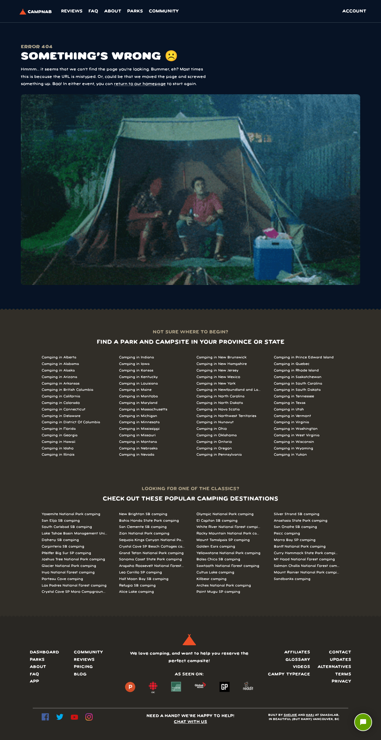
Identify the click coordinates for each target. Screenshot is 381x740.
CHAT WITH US (190, 722)
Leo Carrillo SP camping (140, 572)
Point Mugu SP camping (218, 591)
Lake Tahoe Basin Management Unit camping (74, 533)
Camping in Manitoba (138, 396)
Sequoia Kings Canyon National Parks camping (152, 540)
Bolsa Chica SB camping (218, 559)
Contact (340, 652)
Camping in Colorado (61, 403)
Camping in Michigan (138, 416)
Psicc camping (287, 533)
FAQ (93, 11)
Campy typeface (289, 674)
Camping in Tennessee (294, 396)
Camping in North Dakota (219, 403)
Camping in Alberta (59, 357)
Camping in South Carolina (298, 383)
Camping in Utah (289, 409)
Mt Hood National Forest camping (304, 559)
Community (164, 11)
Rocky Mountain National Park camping (229, 533)
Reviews (71, 11)
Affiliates (297, 652)
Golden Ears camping (215, 546)
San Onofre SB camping (295, 527)
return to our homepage (140, 84)
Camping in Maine (135, 389)
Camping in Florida (59, 428)
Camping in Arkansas (60, 383)
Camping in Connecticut (63, 409)
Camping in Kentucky (138, 377)
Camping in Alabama (60, 364)
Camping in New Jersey (217, 370)
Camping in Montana (138, 441)
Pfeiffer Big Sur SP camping (66, 553)
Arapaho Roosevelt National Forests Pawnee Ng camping (152, 565)
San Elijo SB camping (61, 520)
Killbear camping (211, 579)
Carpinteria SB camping (63, 546)
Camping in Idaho (58, 448)
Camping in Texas (289, 403)
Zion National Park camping (144, 533)
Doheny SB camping (60, 540)
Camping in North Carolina (220, 396)
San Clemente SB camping (143, 527)
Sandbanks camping (292, 579)
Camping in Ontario (214, 441)
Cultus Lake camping (215, 572)
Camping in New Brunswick (221, 357)
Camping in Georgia (59, 435)
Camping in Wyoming (293, 448)
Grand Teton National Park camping (151, 553)
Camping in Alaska (58, 370)
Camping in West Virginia (296, 435)
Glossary (297, 660)
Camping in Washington (296, 428)
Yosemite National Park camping (71, 514)
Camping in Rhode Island (296, 370)
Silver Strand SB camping (296, 514)
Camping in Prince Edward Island (304, 357)
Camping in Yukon (290, 454)
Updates (340, 660)
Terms (343, 674)
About (112, 11)
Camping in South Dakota (297, 389)
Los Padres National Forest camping (74, 585)
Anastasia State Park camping (300, 520)
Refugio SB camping (137, 585)
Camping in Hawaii (58, 441)
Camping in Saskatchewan (297, 377)
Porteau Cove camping (62, 579)
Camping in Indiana (136, 357)
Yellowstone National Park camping (228, 553)
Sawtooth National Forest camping (227, 565)
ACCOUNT (354, 11)
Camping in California (61, 396)
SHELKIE (290, 715)
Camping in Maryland (138, 403)
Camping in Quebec (292, 364)
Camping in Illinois (58, 454)
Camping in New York (215, 383)
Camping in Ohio (211, 428)
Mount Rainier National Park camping (306, 572)
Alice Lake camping (136, 591)
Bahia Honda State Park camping (149, 520)
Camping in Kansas (136, 370)
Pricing (83, 667)
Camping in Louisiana (138, 383)
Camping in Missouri (137, 435)
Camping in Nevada (136, 454)
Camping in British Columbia (67, 389)
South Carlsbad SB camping (67, 527)
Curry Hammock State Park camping (306, 553)
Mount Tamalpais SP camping (223, 540)
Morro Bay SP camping (295, 540)
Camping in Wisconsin (294, 441)
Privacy (341, 681)
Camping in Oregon (214, 448)
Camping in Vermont (292, 416)
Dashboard (44, 652)
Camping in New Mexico (218, 377)
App (34, 681)
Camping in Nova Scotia (218, 409)
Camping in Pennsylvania (219, 454)
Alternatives (334, 667)
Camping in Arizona (59, 377)
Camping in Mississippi (139, 428)
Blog (80, 674)
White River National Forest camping (229, 527)
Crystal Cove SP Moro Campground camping (74, 591)
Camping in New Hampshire (221, 364)
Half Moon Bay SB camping (143, 579)
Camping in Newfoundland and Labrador (229, 389)
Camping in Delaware (61, 416)
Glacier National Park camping (69, 565)
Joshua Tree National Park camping (73, 559)
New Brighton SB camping (143, 514)
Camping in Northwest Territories (226, 416)
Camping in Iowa (134, 364)
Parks (135, 11)
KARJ (310, 715)
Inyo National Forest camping (68, 572)
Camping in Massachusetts (143, 409)
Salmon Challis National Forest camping (306, 565)
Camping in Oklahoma (216, 435)
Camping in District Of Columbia (71, 422)
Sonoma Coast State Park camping (150, 559)
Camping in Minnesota (139, 422)
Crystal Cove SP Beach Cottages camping (152, 546)
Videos (301, 667)
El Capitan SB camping (217, 520)
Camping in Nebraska (138, 448)
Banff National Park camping (300, 546)
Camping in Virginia (291, 422)
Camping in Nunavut (215, 422)
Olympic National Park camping (225, 514)
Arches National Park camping (223, 585)
